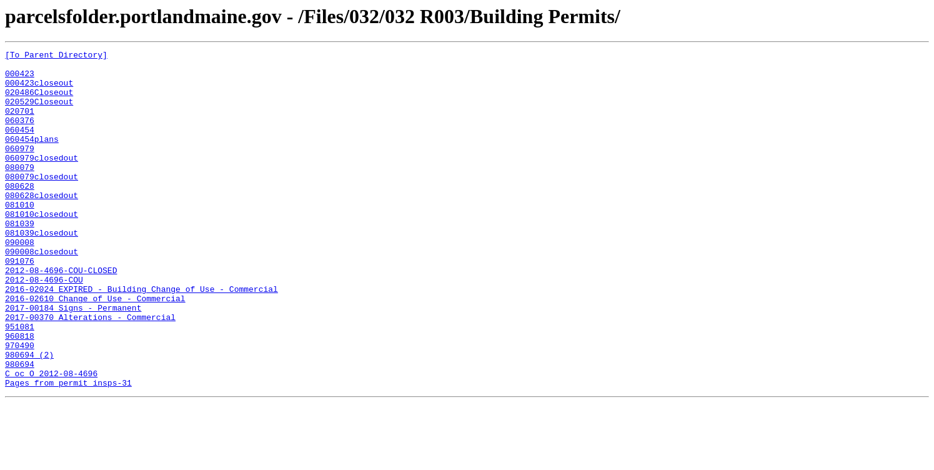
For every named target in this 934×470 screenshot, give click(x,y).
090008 (19, 281)
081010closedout (41, 247)
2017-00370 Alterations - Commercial (90, 371)
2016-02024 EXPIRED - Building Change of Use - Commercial (141, 337)
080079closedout (41, 202)
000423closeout (39, 90)
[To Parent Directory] (56, 56)
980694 (19, 427)
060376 (19, 135)
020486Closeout (39, 101)
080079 (19, 191)
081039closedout (41, 270)
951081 (19, 382)
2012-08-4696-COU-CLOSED (61, 315)
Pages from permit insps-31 (68, 450)
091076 (19, 303)
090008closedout (41, 292)
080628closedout (41, 225)
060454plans (32, 157)
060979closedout (41, 180)
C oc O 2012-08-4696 (51, 438)
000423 (19, 78)
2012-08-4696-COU (44, 326)
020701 (19, 123)
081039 (19, 258)
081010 (19, 236)
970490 (19, 405)
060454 (19, 146)
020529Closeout (39, 112)
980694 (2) (29, 416)
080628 (19, 213)
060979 (19, 168)
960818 (19, 393)
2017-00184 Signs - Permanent (73, 360)
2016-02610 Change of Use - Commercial (95, 348)
